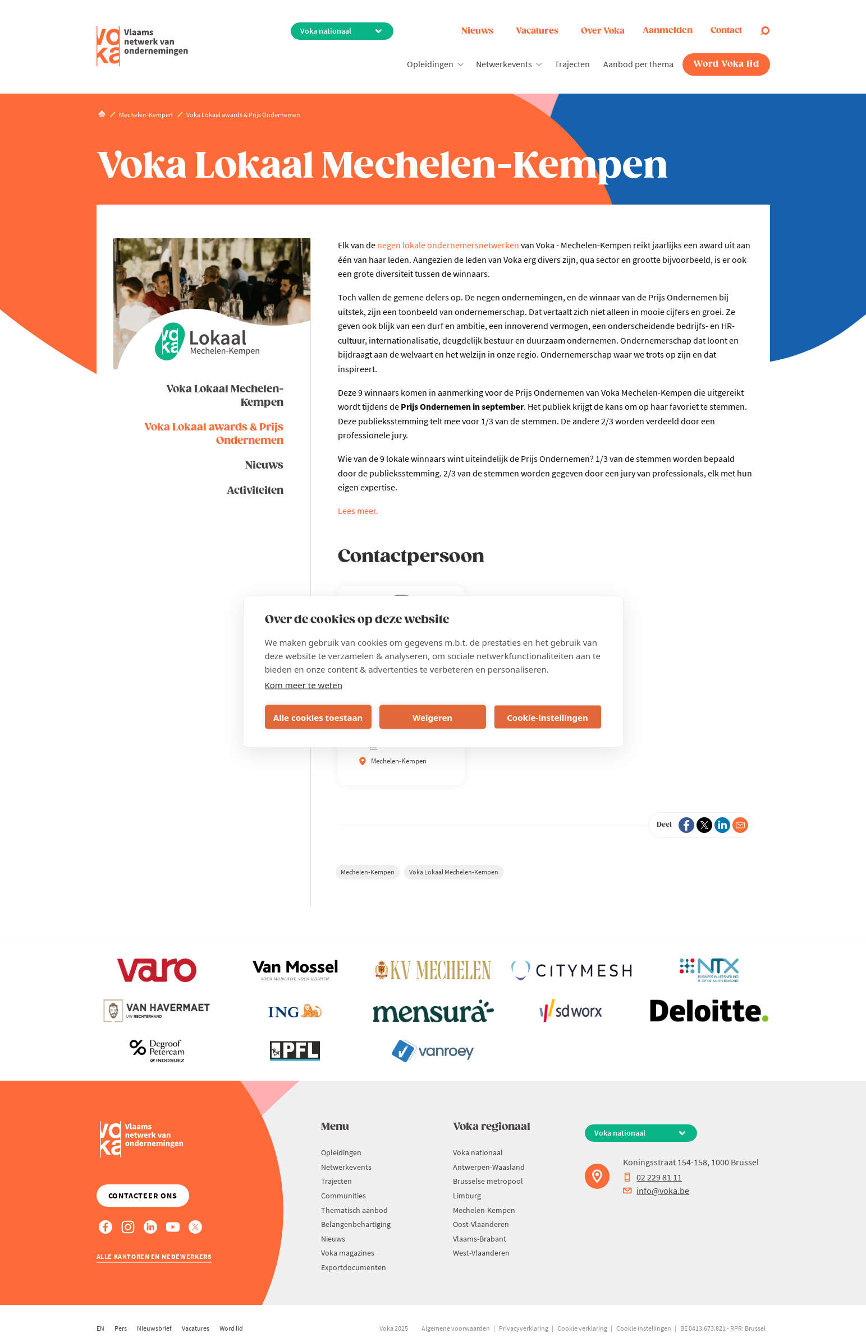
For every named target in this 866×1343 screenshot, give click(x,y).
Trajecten (572, 64)
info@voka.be (656, 1190)
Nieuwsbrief (154, 1328)
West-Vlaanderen (481, 1253)
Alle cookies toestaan (318, 717)
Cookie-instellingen (547, 717)
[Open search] (765, 31)
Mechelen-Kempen (368, 872)
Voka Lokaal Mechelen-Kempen (224, 395)
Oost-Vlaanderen (481, 1224)
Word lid (231, 1328)
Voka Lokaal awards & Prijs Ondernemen (213, 434)
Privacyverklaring (523, 1328)
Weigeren (432, 717)
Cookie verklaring (582, 1328)
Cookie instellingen (643, 1328)
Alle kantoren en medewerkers (154, 1256)
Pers (120, 1328)
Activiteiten (255, 491)
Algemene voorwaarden (455, 1328)
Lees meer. (358, 510)
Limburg (467, 1196)
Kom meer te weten (304, 685)
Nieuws (477, 31)
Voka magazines (347, 1253)
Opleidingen (430, 64)
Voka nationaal (478, 1152)
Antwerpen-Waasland (489, 1167)
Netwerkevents (504, 64)
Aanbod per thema (638, 64)
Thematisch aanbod (354, 1210)
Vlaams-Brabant (479, 1239)
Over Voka (603, 31)
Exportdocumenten (353, 1267)
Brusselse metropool (488, 1181)
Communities (343, 1196)
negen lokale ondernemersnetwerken (448, 245)
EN (100, 1328)
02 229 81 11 (652, 1177)
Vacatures (537, 31)
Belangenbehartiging (356, 1224)
